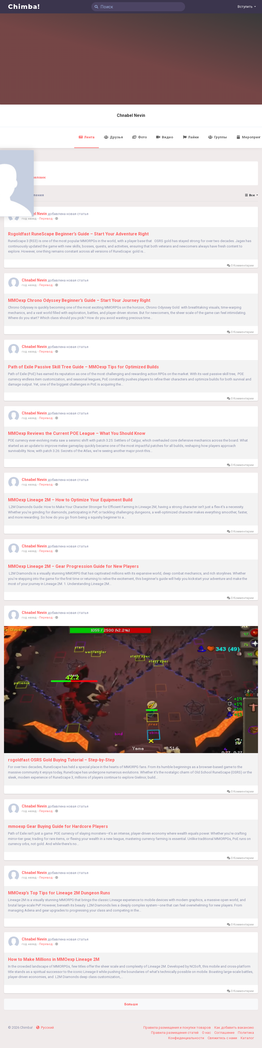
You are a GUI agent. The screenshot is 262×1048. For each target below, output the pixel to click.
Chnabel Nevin (131, 115)
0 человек (38, 177)
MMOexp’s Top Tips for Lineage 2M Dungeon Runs (59, 892)
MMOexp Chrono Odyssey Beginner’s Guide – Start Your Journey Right (79, 300)
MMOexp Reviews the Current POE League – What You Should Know (76, 433)
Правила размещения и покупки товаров (177, 1027)
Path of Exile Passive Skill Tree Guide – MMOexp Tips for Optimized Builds (83, 366)
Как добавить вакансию (234, 1027)
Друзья (113, 137)
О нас (207, 1033)
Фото (139, 137)
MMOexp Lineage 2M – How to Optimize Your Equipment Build (70, 499)
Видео (164, 137)
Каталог (247, 1038)
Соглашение (224, 1033)
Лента (86, 137)
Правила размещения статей (175, 1033)
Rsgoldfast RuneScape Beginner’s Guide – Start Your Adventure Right (78, 233)
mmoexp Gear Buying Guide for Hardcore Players (58, 826)
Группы (217, 137)
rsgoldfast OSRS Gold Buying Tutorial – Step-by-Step (61, 759)
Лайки (190, 137)
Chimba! (24, 6)
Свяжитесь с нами (223, 1038)
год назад (29, 218)
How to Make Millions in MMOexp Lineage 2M (53, 959)
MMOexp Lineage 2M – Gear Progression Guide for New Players (73, 566)
